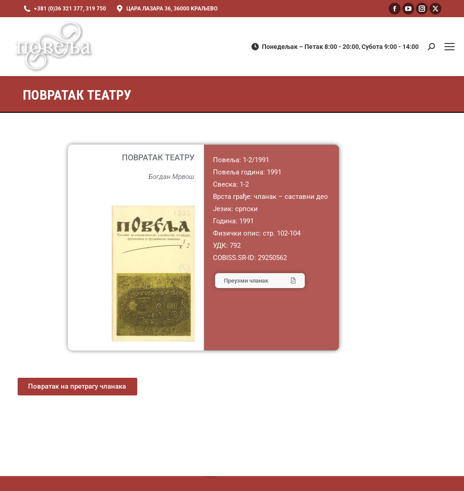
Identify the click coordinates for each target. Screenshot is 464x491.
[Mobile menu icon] (449, 46)
